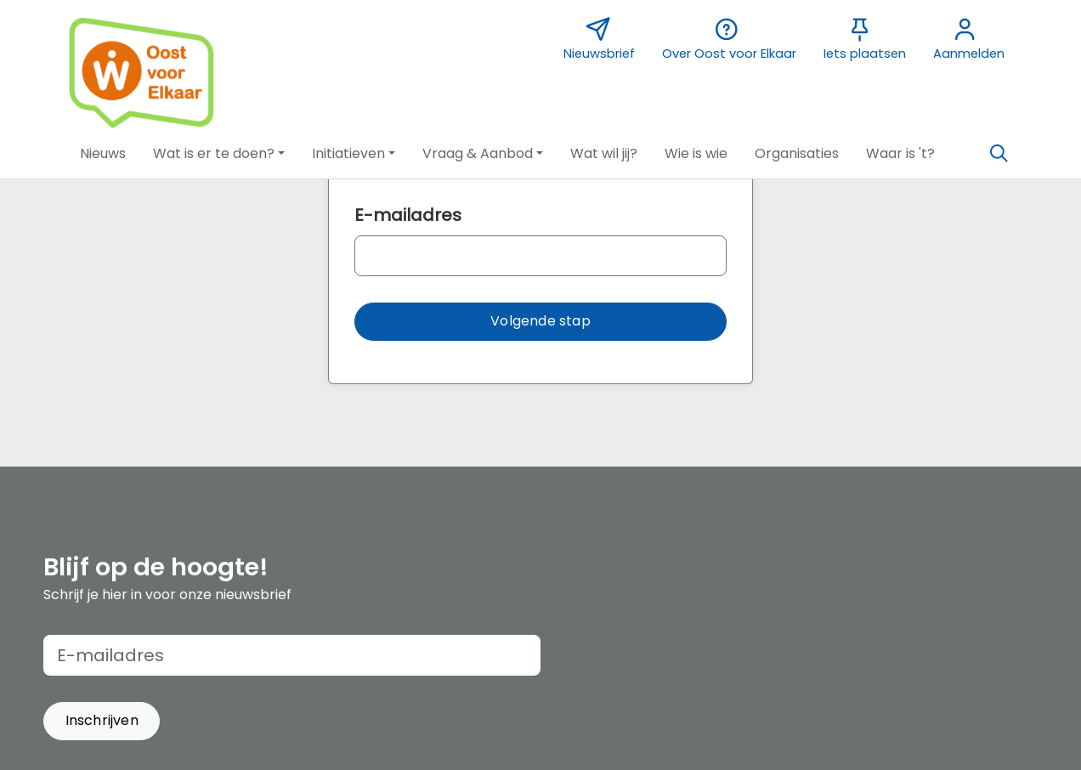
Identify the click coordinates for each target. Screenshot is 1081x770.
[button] (102, 154)
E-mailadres (407, 215)
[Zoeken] (998, 154)
